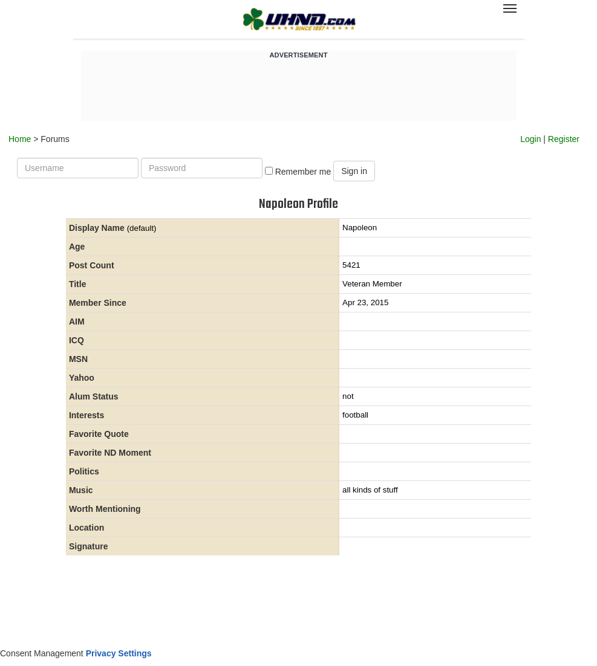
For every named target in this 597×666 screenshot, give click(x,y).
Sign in (354, 171)
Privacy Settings (119, 653)
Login (530, 139)
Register (563, 139)
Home (19, 139)
